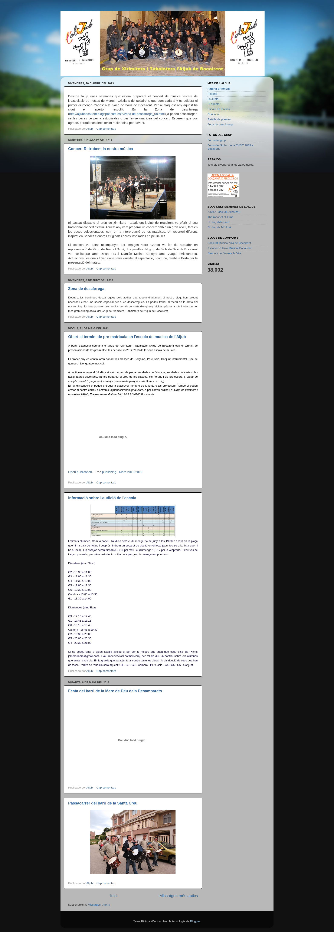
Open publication (80, 472)
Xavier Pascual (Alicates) (223, 212)
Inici (113, 895)
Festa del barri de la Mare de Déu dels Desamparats (115, 691)
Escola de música (218, 109)
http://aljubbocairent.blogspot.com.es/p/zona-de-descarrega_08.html (117, 114)
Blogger (195, 921)
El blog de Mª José (219, 227)
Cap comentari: (106, 128)
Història (212, 93)
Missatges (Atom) (99, 904)
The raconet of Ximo (220, 217)
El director (213, 104)
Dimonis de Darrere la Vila (224, 253)
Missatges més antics (178, 895)
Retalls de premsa (219, 119)
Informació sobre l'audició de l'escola (102, 498)
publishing (109, 472)
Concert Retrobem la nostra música (100, 149)
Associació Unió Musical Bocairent (229, 248)
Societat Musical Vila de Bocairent (229, 243)
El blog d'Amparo (218, 222)
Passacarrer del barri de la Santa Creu (102, 803)
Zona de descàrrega (86, 289)
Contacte (213, 114)
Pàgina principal (218, 88)
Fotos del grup (216, 140)
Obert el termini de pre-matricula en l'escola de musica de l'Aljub (127, 337)
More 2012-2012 (130, 472)
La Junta (213, 98)
